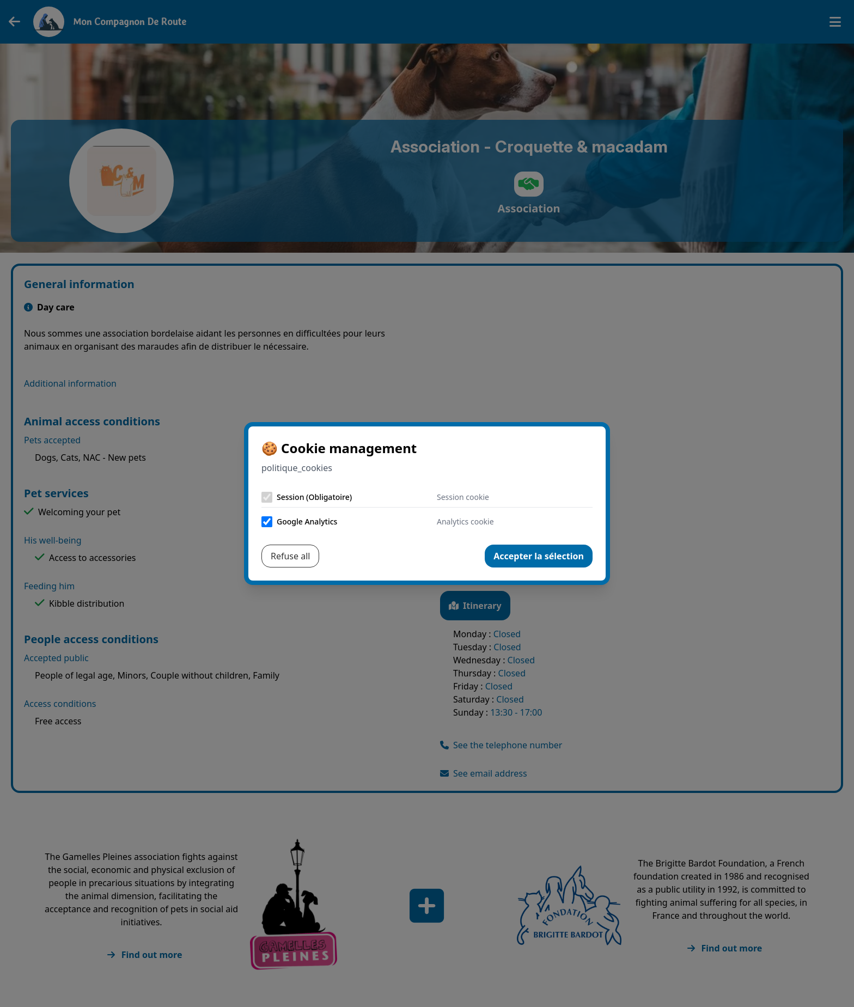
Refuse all (290, 556)
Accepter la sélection (538, 556)
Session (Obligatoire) (314, 497)
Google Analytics (307, 521)
